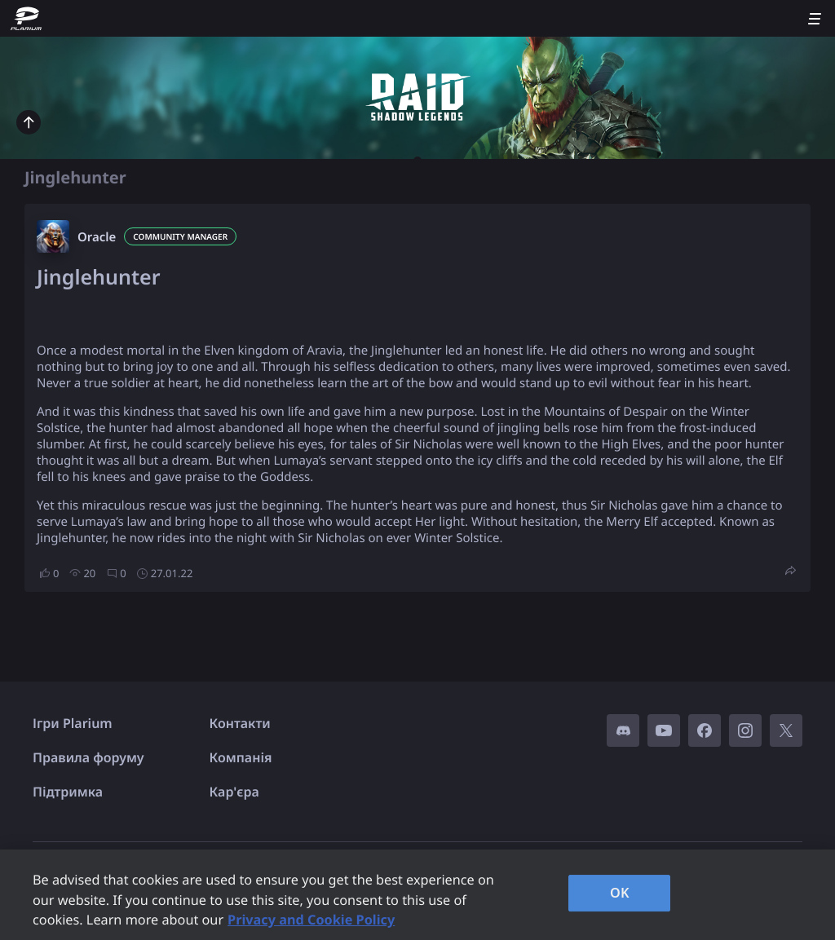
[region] (417, 895)
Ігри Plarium (73, 723)
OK (620, 893)
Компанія (241, 757)
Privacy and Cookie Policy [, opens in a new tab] (311, 920)
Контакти (240, 723)
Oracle (96, 237)
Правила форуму (88, 757)
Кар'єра (234, 792)
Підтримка (68, 792)
